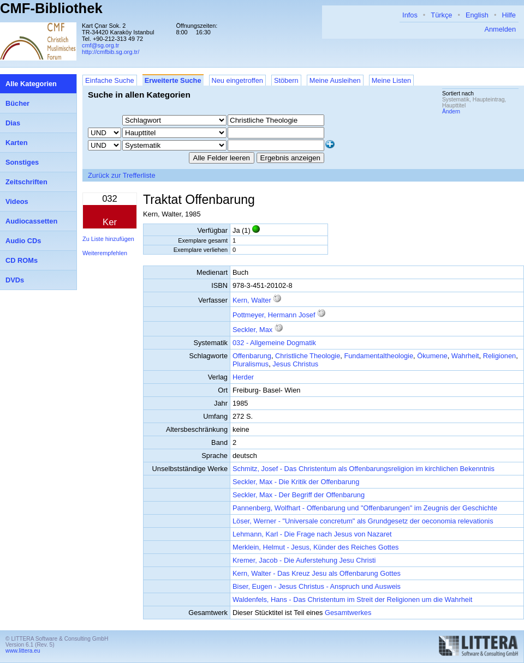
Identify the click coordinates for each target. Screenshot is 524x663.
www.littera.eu (22, 651)
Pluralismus (251, 364)
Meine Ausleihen (335, 80)
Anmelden (500, 29)
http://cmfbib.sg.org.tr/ (110, 52)
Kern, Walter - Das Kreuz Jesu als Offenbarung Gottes (317, 573)
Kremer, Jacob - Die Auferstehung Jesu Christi (304, 560)
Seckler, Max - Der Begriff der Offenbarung (299, 495)
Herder (243, 377)
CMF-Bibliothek (51, 8)
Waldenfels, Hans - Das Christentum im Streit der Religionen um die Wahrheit (352, 599)
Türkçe (441, 15)
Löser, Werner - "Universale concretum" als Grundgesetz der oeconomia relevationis (363, 521)
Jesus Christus (295, 364)
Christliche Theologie (307, 356)
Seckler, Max (252, 330)
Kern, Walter (252, 300)
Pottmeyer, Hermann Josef (274, 315)
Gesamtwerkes (348, 612)
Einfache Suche (109, 80)
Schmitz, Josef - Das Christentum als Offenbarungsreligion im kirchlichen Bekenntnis (364, 469)
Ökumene (432, 356)
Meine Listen (392, 80)
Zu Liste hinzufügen (108, 239)
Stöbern (286, 80)
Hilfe (509, 15)
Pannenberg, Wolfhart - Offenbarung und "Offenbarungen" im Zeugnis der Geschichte (365, 508)
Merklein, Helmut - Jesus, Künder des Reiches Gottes (315, 547)
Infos (410, 15)
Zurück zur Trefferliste (122, 175)
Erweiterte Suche (173, 80)
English (477, 15)
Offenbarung (252, 356)
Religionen (499, 356)
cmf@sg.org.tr (100, 45)
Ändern (451, 111)
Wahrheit (465, 356)
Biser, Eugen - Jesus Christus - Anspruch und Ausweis (317, 586)
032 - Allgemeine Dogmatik (274, 343)
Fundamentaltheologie (378, 356)
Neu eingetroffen (237, 80)
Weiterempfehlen (104, 253)
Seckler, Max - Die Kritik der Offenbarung (296, 482)
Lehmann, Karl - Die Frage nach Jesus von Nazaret (312, 534)
